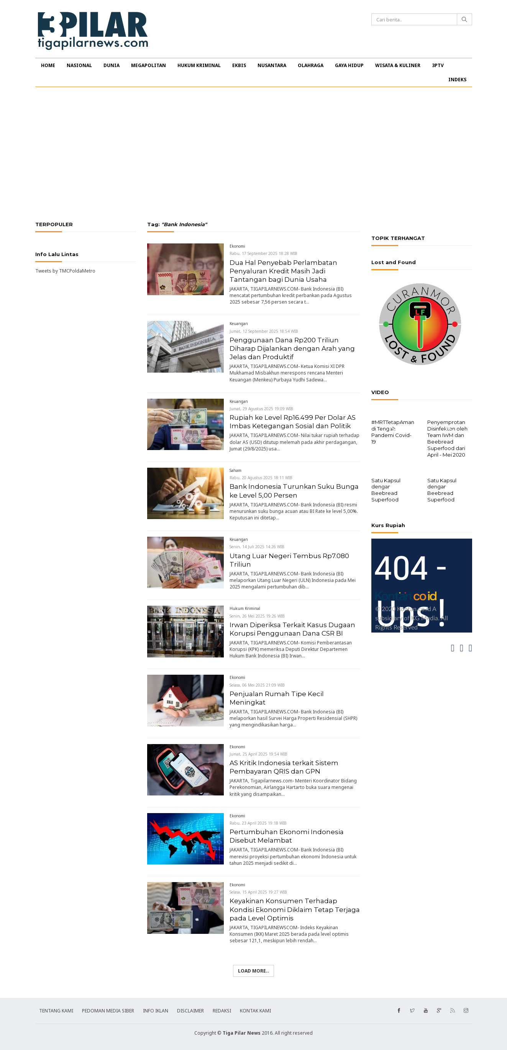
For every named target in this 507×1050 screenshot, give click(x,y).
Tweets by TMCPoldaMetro (65, 271)
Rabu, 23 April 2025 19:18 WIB (258, 823)
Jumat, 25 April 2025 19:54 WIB (258, 754)
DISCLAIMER (190, 1010)
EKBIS (239, 65)
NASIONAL (79, 65)
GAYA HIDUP (349, 65)
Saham (235, 470)
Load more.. (253, 971)
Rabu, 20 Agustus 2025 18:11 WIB (261, 477)
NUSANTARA (272, 65)
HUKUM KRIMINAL (199, 65)
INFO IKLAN (155, 1010)
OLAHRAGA (310, 65)
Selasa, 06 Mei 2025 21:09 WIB (257, 685)
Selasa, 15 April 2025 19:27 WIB (258, 892)
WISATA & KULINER (397, 65)
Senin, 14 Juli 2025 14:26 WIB (257, 546)
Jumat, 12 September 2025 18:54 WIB (264, 331)
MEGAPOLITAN (148, 65)
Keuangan (239, 323)
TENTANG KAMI (56, 1010)
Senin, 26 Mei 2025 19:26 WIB (257, 616)
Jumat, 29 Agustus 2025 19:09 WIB (261, 408)
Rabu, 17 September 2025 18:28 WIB (263, 253)
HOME (48, 65)
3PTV (438, 65)
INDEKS (457, 79)
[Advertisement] (254, 154)
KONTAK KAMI (255, 1010)
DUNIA (111, 65)
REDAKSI (222, 1010)
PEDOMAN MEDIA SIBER (108, 1010)
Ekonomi (237, 246)
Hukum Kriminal (245, 608)
